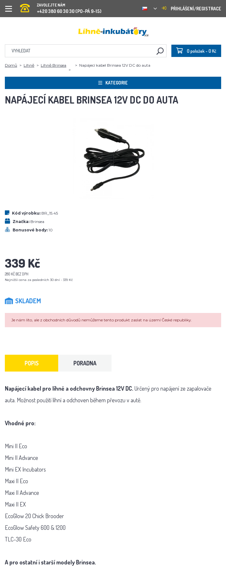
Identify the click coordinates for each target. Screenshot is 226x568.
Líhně (29, 65)
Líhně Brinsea (53, 65)
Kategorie (113, 82)
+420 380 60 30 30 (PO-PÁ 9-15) (61, 6)
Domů (11, 65)
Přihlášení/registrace (191, 8)
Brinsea (37, 221)
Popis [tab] (32, 363)
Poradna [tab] (84, 363)
